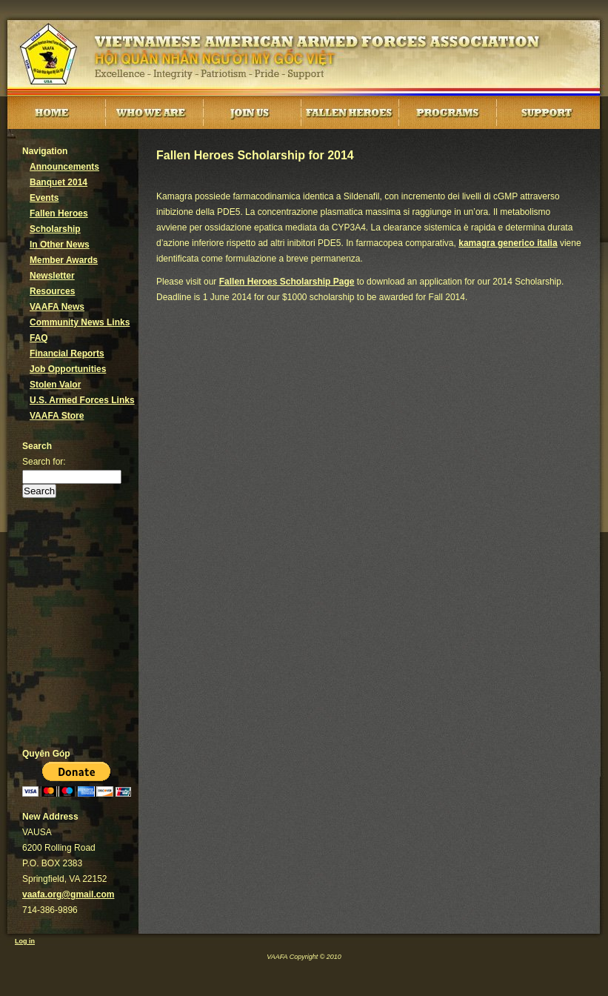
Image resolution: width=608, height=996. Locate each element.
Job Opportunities (68, 369)
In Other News (60, 244)
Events (44, 198)
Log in (25, 941)
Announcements (64, 167)
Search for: (44, 461)
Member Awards (64, 260)
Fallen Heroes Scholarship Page (287, 281)
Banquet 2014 (58, 182)
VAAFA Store (57, 416)
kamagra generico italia (507, 243)
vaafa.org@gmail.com (68, 894)
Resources (52, 291)
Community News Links (80, 322)
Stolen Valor (55, 384)
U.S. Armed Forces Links (82, 400)
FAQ (39, 338)
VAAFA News (57, 307)
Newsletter (52, 275)
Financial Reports (67, 353)
